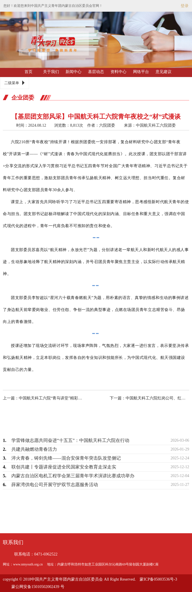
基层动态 (96, 72)
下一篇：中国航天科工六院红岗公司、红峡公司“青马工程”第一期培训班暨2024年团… (144, 398)
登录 (185, 6)
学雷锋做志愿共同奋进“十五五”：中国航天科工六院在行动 (70, 440)
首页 (28, 72)
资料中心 (118, 72)
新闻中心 (73, 72)
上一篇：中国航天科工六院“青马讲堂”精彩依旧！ (47, 398)
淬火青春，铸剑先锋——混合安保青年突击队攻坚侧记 (66, 458)
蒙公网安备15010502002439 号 (37, 587)
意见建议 (163, 72)
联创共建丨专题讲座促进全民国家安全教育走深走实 (63, 466)
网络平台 (141, 72)
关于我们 (51, 72)
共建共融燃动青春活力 (34, 449)
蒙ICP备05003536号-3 (158, 579)
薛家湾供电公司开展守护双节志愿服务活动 (54, 484)
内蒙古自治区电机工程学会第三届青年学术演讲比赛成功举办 (72, 475)
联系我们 (13, 542)
